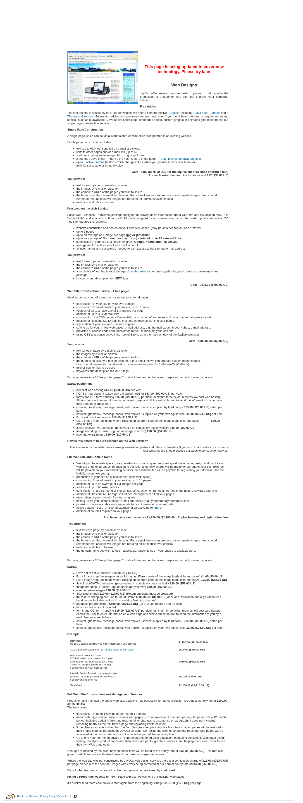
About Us (21, 796)
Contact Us (63, 796)
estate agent (112, 649)
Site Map (33, 796)
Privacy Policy (47, 796)
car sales (128, 649)
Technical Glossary (80, 116)
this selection (142, 271)
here (158, 507)
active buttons (95, 162)
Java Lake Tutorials (207, 112)
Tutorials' (174, 112)
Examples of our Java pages (179, 158)
